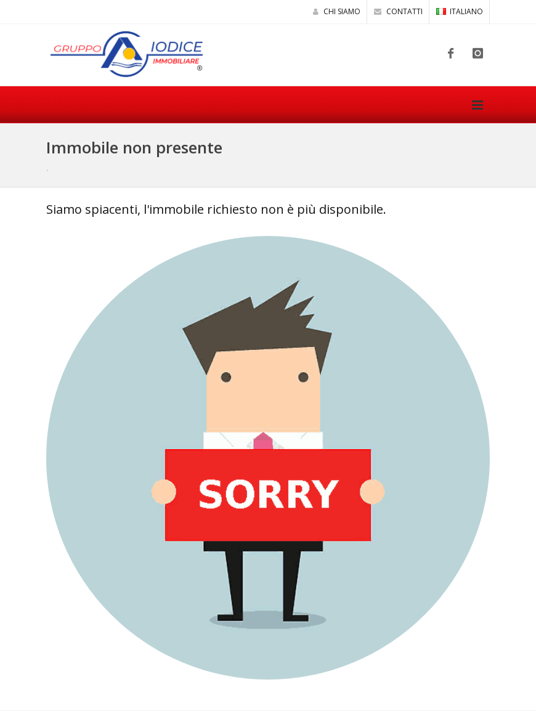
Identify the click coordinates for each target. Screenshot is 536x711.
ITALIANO (459, 11)
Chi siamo (336, 11)
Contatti (398, 11)
